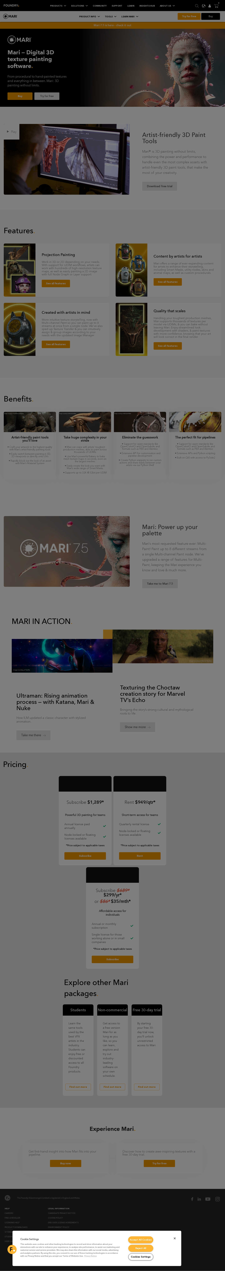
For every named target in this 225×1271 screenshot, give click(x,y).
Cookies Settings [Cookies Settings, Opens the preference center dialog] (141, 1257)
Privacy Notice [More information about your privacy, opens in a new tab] (90, 1256)
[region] (96, 1248)
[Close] (174, 1238)
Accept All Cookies (141, 1240)
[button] (12, 1249)
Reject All (140, 1248)
